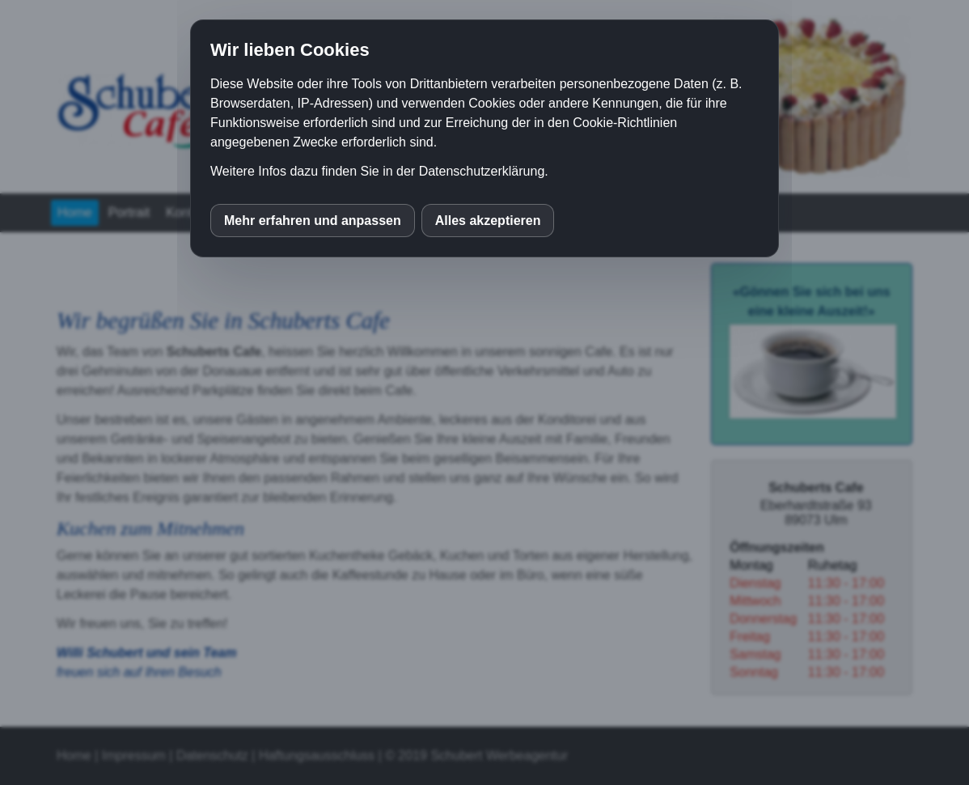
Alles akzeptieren (488, 220)
